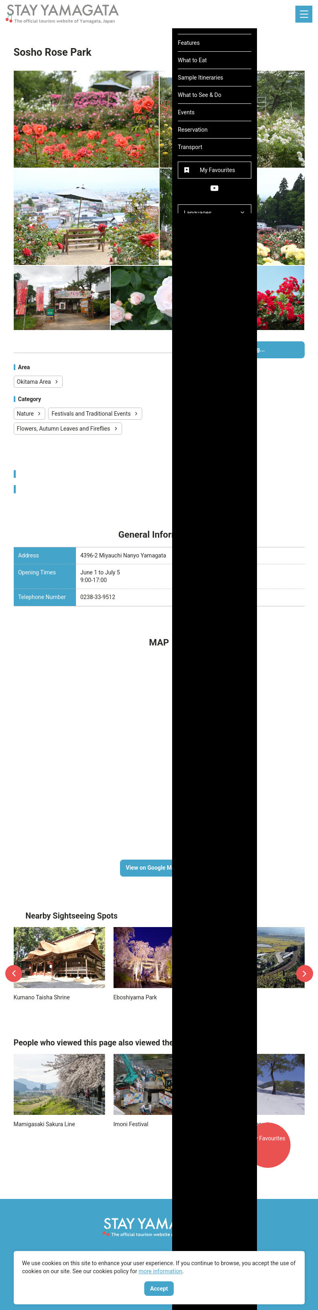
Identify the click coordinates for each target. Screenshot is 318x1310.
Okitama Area (38, 381)
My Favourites (270, 1151)
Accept (159, 1288)
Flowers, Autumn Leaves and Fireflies (68, 428)
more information (160, 1271)
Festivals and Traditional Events (95, 413)
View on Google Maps (159, 867)
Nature (29, 413)
